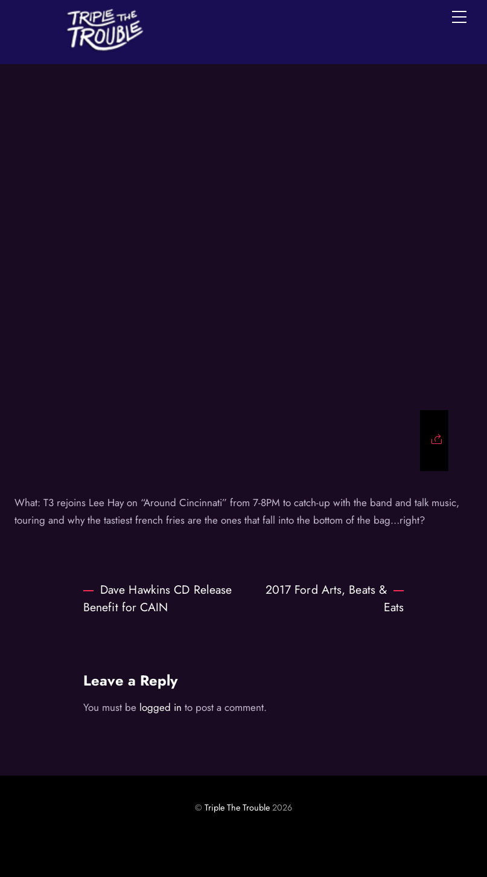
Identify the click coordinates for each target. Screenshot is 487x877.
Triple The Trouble (237, 808)
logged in (160, 707)
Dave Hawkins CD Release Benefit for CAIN (157, 598)
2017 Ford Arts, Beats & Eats (335, 598)
